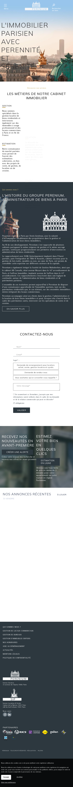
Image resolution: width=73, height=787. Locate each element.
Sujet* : (16, 360)
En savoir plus (16, 309)
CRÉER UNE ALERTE (17, 452)
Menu (6, 9)
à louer (61, 494)
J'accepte (6, 777)
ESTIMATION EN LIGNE (47, 461)
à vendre (8, 498)
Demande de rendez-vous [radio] (36, 372)
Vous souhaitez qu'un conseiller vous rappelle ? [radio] (36, 378)
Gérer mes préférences (8, 782)
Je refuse (20, 777)
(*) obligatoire (18, 403)
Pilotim (40, 750)
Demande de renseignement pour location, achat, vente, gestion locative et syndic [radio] (36, 366)
